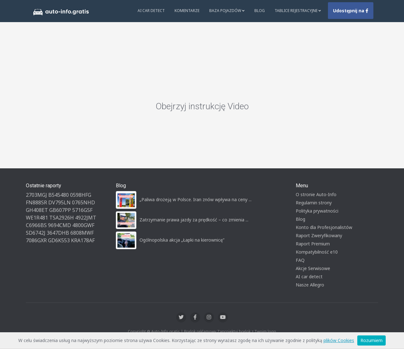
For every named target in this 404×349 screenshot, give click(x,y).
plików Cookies (339, 340)
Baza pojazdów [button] (227, 10)
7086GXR (36, 240)
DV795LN (59, 202)
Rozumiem (371, 340)
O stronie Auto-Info (316, 194)
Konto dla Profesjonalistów (324, 227)
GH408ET (37, 210)
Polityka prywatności (317, 211)
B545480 (58, 194)
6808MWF (82, 232)
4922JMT (85, 217)
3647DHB (58, 232)
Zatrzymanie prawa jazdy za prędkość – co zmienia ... (194, 220)
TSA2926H (61, 217)
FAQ (300, 260)
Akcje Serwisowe (313, 268)
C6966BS (36, 225)
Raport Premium (313, 244)
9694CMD (59, 225)
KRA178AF (83, 240)
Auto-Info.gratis (165, 331)
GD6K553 (59, 240)
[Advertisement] (202, 53)
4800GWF (83, 225)
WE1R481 (37, 217)
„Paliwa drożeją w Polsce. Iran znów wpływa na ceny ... (196, 199)
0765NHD (83, 202)
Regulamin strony (314, 203)
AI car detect (309, 277)
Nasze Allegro (310, 285)
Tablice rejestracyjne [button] (298, 10)
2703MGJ (36, 194)
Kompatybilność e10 (317, 252)
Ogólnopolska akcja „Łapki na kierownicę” (182, 240)
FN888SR (36, 202)
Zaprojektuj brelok (234, 331)
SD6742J (35, 232)
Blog (259, 10)
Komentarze (187, 10)
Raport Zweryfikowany (319, 235)
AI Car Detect (151, 10)
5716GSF (82, 210)
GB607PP (60, 210)
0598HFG (80, 194)
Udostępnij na (350, 11)
